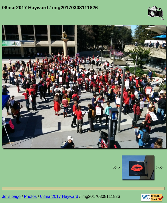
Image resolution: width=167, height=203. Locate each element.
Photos (30, 196)
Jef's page (11, 196)
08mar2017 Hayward (59, 196)
